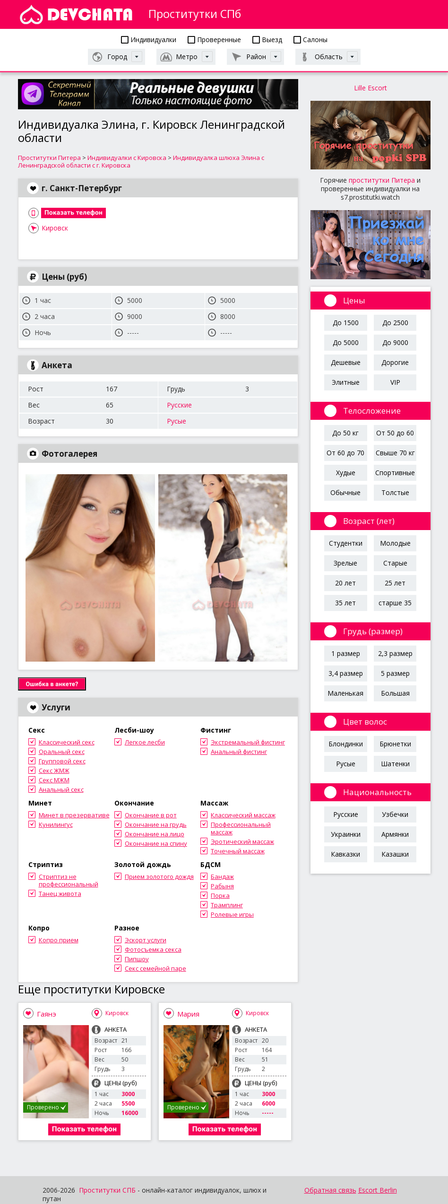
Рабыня (222, 886)
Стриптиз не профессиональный (68, 880)
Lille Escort (370, 87)
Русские (179, 404)
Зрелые (345, 562)
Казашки (395, 854)
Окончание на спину (156, 843)
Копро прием (58, 940)
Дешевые (346, 362)
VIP (395, 382)
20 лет (345, 582)
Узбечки (395, 814)
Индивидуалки (148, 39)
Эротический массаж (242, 841)
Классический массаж (243, 815)
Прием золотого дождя (159, 876)
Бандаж (222, 876)
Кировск (55, 227)
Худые (345, 472)
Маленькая (345, 693)
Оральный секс (62, 751)
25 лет (395, 582)
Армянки (395, 834)
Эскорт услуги (145, 940)
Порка (220, 895)
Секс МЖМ (54, 780)
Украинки (346, 834)
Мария (188, 1013)
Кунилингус (56, 824)
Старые (395, 562)
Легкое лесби (145, 742)
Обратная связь (330, 1190)
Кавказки (345, 854)
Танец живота (60, 893)
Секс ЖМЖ (54, 770)
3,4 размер (345, 673)
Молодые (395, 543)
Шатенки (395, 763)
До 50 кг (345, 432)
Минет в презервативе (74, 815)
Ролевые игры (232, 914)
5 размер (395, 673)
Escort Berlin (377, 1190)
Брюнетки (395, 743)
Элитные (346, 382)
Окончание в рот (151, 815)
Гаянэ (46, 1013)
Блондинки (345, 743)
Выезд (267, 39)
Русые (176, 420)
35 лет (345, 602)
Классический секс (67, 742)
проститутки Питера (382, 180)
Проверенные (214, 39)
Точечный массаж (238, 851)
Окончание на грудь (156, 824)
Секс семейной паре (155, 968)
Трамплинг (227, 905)
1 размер (345, 653)
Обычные (345, 492)
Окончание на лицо (154, 834)
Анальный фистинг (239, 751)
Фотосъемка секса (153, 949)
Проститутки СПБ (107, 1190)
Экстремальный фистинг (248, 742)
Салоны (310, 39)
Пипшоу (137, 959)
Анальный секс (61, 789)
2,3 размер (395, 653)
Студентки (345, 543)
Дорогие (395, 362)
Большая (395, 693)
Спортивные (395, 472)
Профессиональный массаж (241, 828)
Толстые (395, 492)
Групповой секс (62, 761)
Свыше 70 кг (395, 452)
